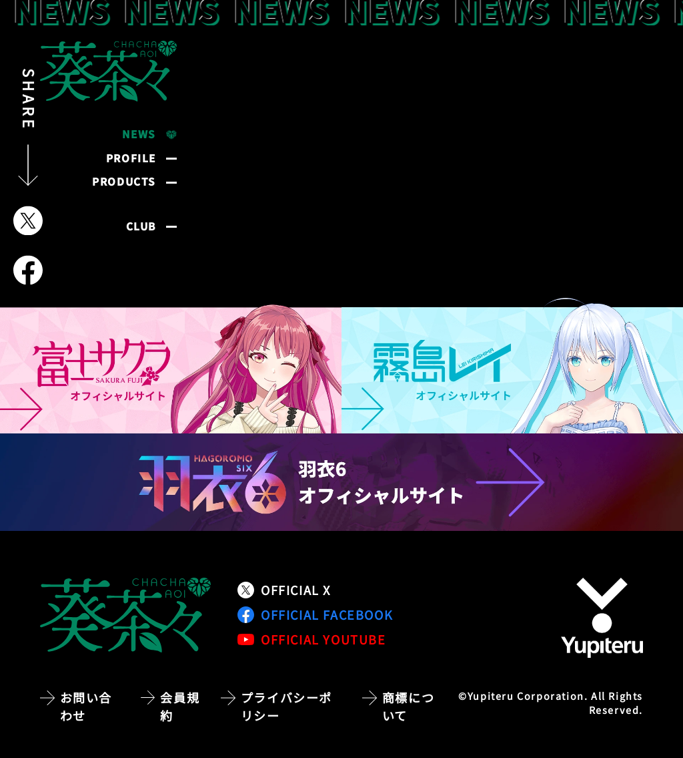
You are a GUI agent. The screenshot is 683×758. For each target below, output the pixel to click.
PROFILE (131, 158)
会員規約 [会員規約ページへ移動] (179, 706)
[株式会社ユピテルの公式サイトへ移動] (602, 618)
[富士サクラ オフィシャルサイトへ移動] (171, 365)
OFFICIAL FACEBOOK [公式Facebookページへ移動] (315, 614)
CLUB (141, 226)
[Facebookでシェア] (28, 270)
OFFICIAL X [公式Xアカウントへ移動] (284, 589)
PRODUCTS (124, 181)
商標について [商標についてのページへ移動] (408, 706)
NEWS (139, 134)
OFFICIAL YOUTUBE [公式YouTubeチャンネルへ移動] (311, 639)
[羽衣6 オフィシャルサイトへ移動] (341, 482)
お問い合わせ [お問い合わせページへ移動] (86, 706)
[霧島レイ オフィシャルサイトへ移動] (512, 365)
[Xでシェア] (28, 221)
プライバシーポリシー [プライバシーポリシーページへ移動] (286, 706)
